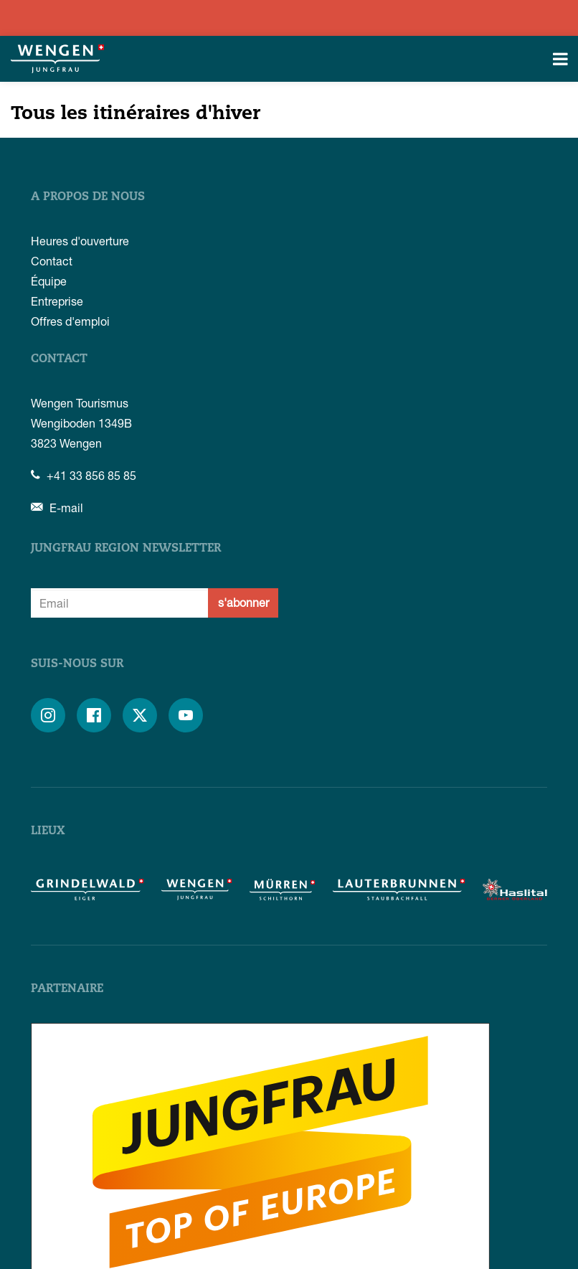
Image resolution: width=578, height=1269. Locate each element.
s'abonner (243, 602)
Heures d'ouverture (80, 240)
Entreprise (57, 301)
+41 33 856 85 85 (83, 475)
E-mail (57, 507)
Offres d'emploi (70, 321)
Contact (51, 261)
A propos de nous (88, 197)
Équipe (49, 281)
